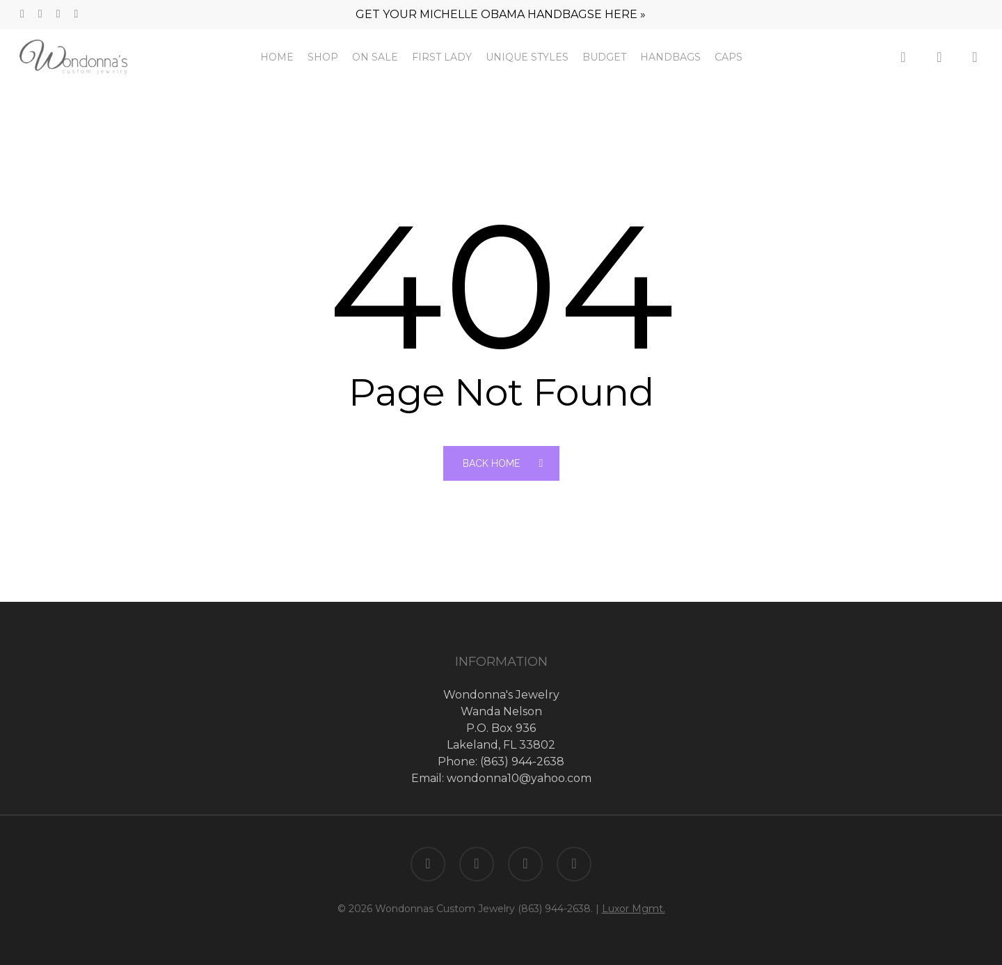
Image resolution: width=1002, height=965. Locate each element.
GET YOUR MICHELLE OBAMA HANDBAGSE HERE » (501, 14)
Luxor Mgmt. (633, 908)
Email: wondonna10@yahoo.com (501, 778)
